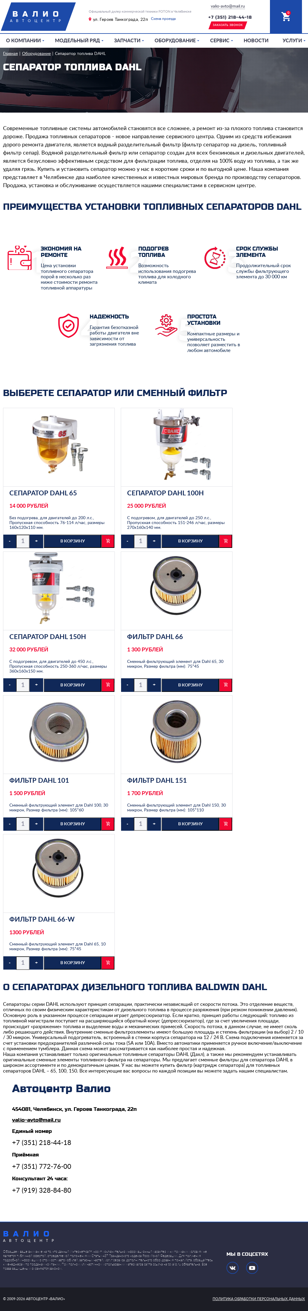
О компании (23, 40)
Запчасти (127, 40)
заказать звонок (228, 25)
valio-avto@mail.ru (228, 6)
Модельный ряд (77, 40)
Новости (256, 40)
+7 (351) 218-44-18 (230, 17)
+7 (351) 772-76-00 (41, 1166)
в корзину (72, 541)
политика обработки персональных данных (259, 1299)
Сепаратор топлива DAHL (80, 54)
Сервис (219, 40)
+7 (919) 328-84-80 (41, 1190)
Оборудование (175, 40)
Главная (10, 54)
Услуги (292, 40)
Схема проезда (163, 19)
